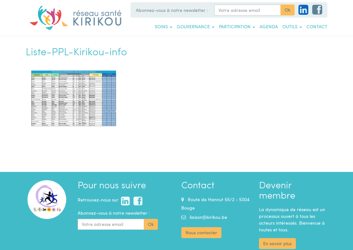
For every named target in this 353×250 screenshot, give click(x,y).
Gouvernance (195, 26)
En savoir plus (277, 243)
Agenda (269, 26)
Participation (237, 26)
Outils (292, 26)
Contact (316, 26)
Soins (163, 26)
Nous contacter (201, 232)
